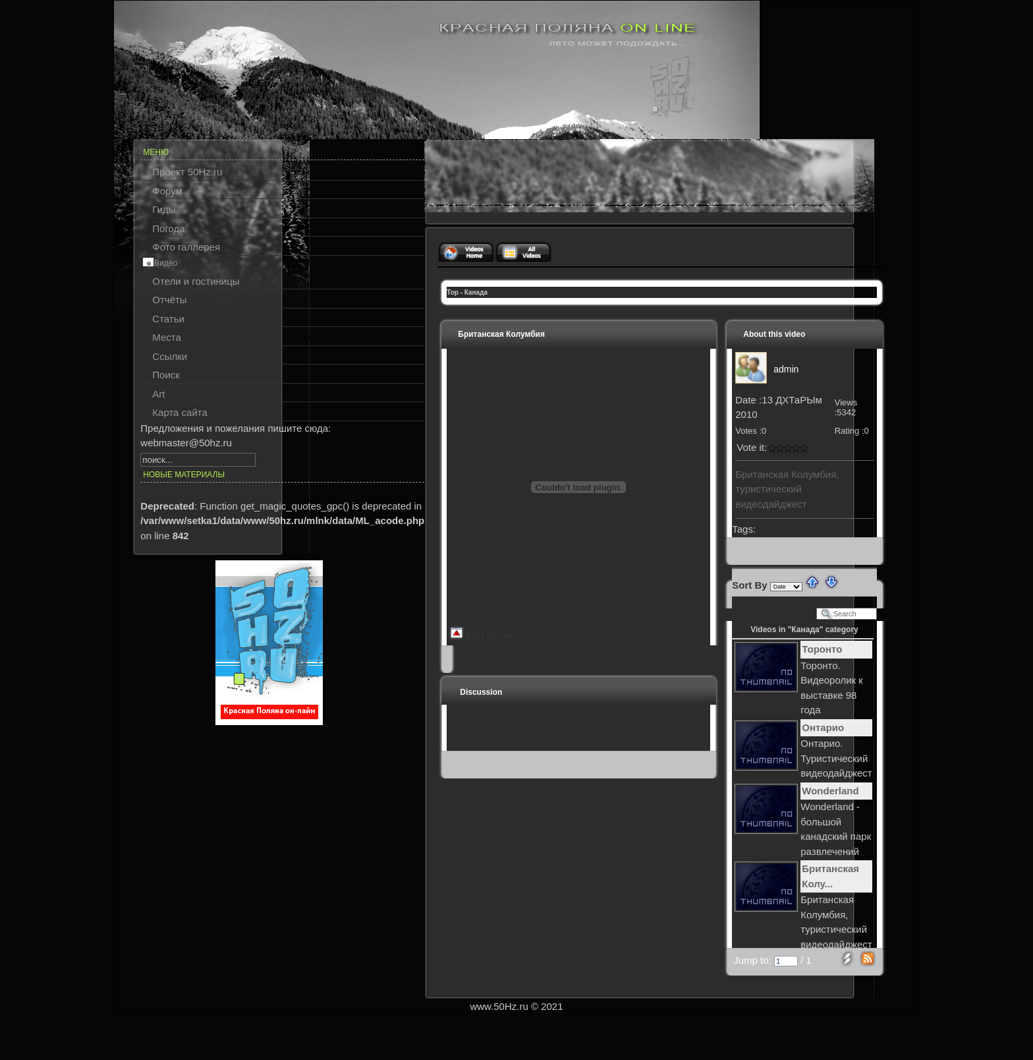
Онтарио (823, 727)
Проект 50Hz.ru (187, 171)
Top (453, 292)
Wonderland (830, 790)
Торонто (822, 649)
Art (158, 393)
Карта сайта (180, 412)
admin (785, 369)
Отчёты (169, 299)
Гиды (163, 209)
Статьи (168, 318)
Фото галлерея (186, 246)
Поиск (166, 374)
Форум (167, 190)
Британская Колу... (830, 876)
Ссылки (169, 356)
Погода (168, 228)
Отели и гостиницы (195, 281)
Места (166, 337)
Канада (476, 292)
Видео (165, 263)
